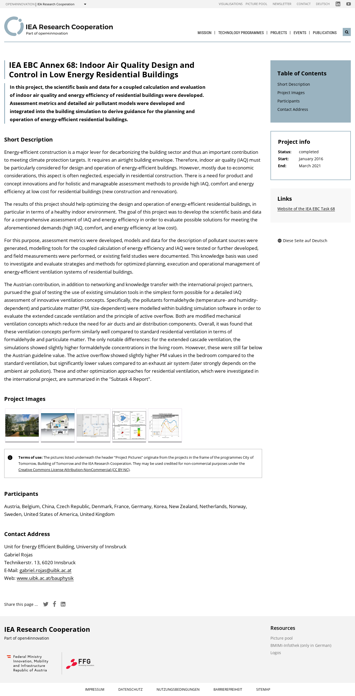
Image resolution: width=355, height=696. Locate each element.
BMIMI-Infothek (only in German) (300, 645)
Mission (205, 32)
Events (300, 32)
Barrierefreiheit (228, 689)
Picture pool (256, 4)
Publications (325, 32)
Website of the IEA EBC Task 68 (306, 208)
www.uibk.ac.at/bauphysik (45, 578)
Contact (304, 4)
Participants (288, 101)
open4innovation (20, 4)
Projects (278, 32)
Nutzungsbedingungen (178, 689)
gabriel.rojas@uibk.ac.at (45, 570)
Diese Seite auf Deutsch (302, 240)
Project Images (291, 92)
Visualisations (231, 4)
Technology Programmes (241, 32)
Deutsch (323, 4)
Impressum (94, 689)
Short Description (293, 84)
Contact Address (292, 109)
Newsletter (282, 4)
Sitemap (263, 689)
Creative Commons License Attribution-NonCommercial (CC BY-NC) (73, 469)
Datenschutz (130, 689)
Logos (275, 652)
